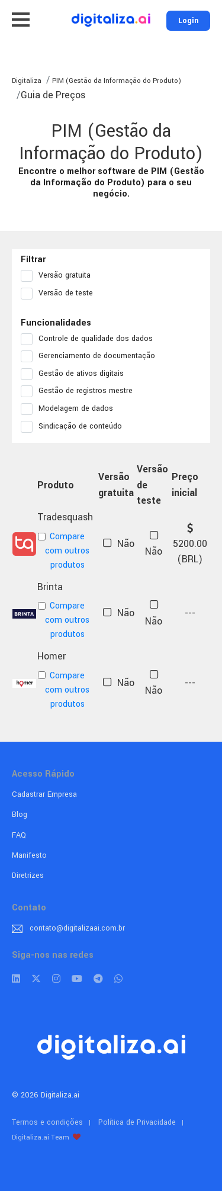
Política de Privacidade (137, 1122)
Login (188, 20)
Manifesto (29, 855)
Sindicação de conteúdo (75, 427)
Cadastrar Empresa (44, 794)
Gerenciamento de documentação (92, 356)
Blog (19, 814)
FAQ (19, 835)
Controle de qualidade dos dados (90, 339)
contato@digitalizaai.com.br (77, 928)
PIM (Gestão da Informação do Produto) (115, 81)
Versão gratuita (59, 276)
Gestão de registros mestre (80, 391)
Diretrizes (28, 875)
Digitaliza (26, 81)
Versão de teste (61, 294)
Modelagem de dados (71, 409)
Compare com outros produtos (63, 550)
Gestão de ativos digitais (76, 374)
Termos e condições (47, 1122)
